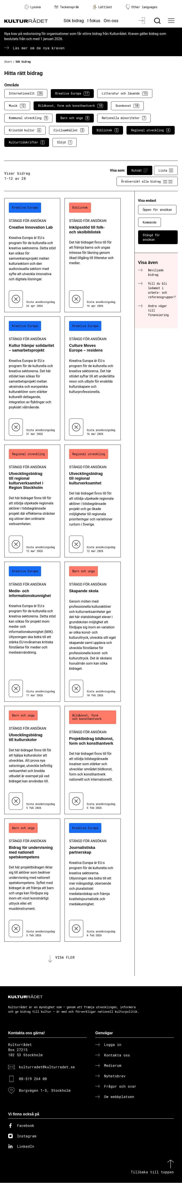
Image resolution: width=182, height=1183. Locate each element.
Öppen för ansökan (157, 210)
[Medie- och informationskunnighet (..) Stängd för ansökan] (32, 631)
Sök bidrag (74, 20)
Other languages (141, 7)
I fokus (93, 20)
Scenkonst (127, 106)
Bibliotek (108, 130)
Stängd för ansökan (151, 237)
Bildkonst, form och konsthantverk (70, 106)
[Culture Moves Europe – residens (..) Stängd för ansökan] (92, 378)
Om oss (111, 20)
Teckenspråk (66, 7)
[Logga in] (142, 20)
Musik (17, 106)
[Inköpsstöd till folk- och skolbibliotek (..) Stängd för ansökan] (92, 255)
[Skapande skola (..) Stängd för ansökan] (92, 631)
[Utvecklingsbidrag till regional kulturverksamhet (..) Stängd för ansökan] (92, 501)
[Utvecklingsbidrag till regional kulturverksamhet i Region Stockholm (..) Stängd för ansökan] (32, 501)
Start (8, 61)
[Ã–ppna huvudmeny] (171, 20)
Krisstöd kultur (25, 130)
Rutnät (139, 170)
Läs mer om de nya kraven (39, 48)
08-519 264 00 (33, 1078)
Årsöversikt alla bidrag (147, 181)
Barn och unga (74, 118)
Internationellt (26, 93)
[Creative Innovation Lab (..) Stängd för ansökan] (32, 255)
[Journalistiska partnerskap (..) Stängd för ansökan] (92, 880)
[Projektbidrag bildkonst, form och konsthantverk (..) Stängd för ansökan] (92, 760)
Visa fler (65, 957)
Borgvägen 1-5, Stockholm (45, 1090)
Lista (166, 170)
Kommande (149, 222)
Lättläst (102, 7)
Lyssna (33, 6)
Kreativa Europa (72, 93)
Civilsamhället (69, 130)
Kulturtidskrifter (27, 142)
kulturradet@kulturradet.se (47, 1067)
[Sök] (158, 20)
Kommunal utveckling (28, 118)
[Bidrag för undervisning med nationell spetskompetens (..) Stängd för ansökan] (32, 880)
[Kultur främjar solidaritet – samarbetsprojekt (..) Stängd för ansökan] (32, 378)
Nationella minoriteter (124, 118)
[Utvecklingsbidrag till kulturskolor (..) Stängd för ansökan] (32, 760)
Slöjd (64, 142)
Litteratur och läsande (125, 93)
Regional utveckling (150, 130)
